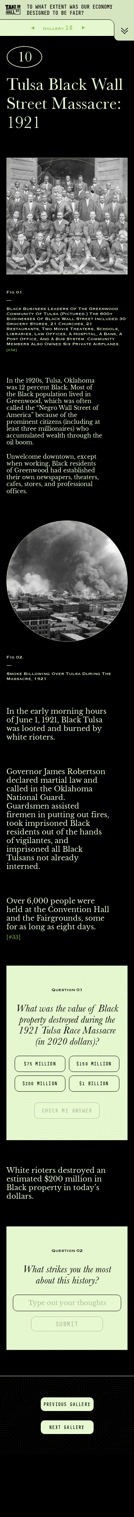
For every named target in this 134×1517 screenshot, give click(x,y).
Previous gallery (67, 1404)
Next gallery (66, 1427)
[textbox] (67, 1303)
